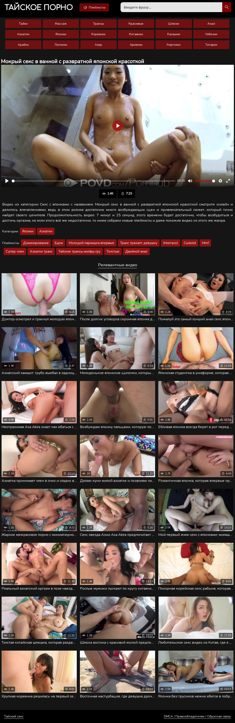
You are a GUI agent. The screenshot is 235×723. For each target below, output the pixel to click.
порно (38, 8)
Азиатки (23, 34)
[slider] (93, 181)
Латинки (61, 45)
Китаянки (136, 34)
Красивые (136, 24)
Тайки (23, 24)
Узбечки (211, 34)
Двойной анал (136, 251)
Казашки (173, 34)
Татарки (211, 45)
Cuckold (190, 243)
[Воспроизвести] (7, 180)
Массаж (61, 24)
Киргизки (173, 45)
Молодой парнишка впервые (91, 243)
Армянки (136, 45)
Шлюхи (173, 24)
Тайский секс (14, 716)
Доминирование (36, 243)
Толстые (112, 251)
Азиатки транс (41, 251)
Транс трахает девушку (138, 243)
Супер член (15, 251)
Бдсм (59, 243)
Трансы (98, 24)
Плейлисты (94, 7)
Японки (60, 34)
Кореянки (98, 34)
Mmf (205, 243)
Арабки (23, 45)
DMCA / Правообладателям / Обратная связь (197, 716)
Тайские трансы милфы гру (79, 251)
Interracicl (170, 243)
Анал (211, 24)
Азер (98, 45)
